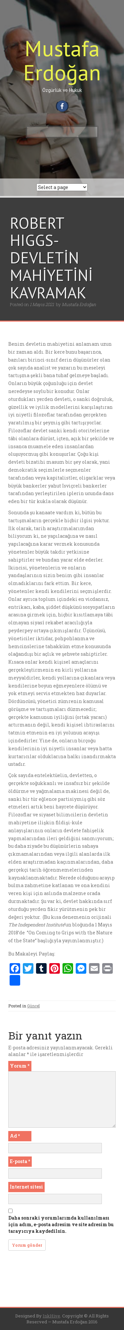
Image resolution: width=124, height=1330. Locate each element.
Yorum (19, 1066)
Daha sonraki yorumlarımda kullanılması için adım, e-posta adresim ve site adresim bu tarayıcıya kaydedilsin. (61, 1224)
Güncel (33, 1005)
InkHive (51, 1316)
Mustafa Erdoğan (62, 60)
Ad (15, 1136)
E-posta (20, 1161)
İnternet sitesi (26, 1187)
